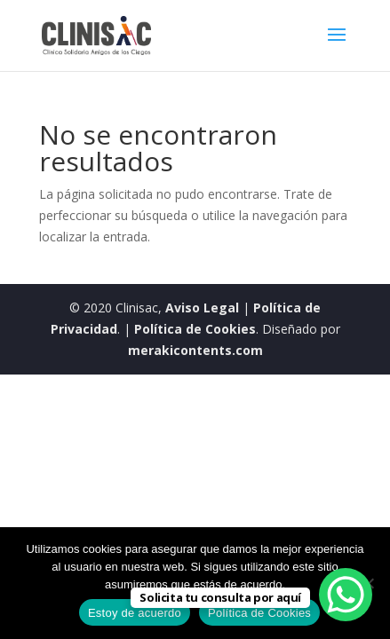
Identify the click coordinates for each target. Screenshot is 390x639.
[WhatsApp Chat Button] (345, 594)
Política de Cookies (195, 328)
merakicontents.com (195, 350)
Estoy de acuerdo (134, 612)
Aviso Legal (202, 307)
